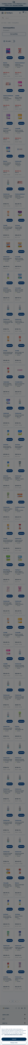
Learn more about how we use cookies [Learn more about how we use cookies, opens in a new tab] (13, 1034)
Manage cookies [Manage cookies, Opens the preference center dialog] (14, 1042)
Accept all (14, 1039)
